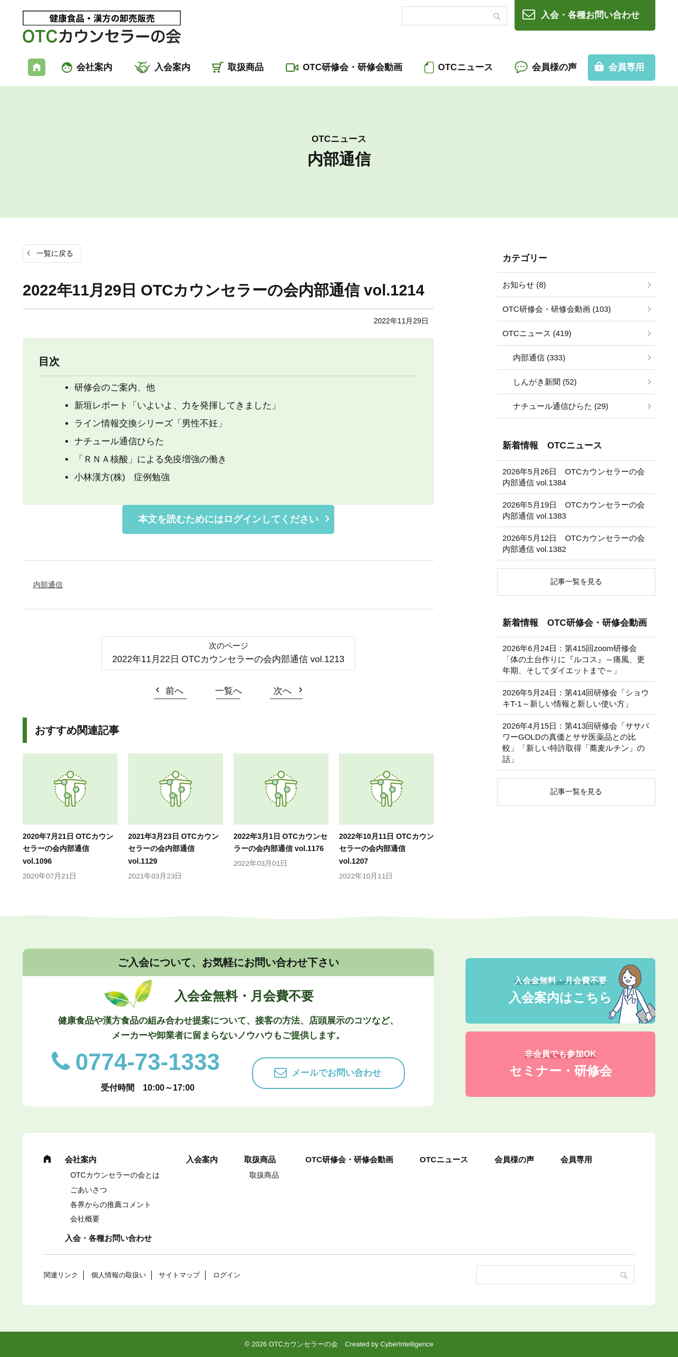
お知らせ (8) (524, 284)
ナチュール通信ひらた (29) (560, 406)
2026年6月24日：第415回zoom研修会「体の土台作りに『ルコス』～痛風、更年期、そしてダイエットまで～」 (573, 659)
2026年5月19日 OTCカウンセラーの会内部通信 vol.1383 (573, 510)
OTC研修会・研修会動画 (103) (556, 308)
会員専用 (626, 67)
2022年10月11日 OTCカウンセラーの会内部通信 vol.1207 (386, 849)
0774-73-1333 (147, 1062)
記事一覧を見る (576, 581)
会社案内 (94, 67)
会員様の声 (554, 67)
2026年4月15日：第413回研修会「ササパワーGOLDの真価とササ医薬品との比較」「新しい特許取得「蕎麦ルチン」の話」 (575, 742)
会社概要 (85, 1219)
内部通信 (48, 584)
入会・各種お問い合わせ (590, 15)
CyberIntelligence (406, 1344)
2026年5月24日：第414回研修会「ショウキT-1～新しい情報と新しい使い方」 (575, 698)
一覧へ (228, 691)
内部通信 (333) (539, 357)
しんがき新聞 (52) (545, 381)
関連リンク (61, 1275)
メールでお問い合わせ (336, 1073)
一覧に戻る (54, 253)
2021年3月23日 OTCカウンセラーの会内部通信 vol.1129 (173, 849)
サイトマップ (179, 1275)
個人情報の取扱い (118, 1275)
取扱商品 (246, 67)
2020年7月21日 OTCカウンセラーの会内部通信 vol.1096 (68, 849)
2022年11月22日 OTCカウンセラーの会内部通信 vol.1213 (228, 659)
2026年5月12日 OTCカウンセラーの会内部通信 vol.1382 (573, 543)
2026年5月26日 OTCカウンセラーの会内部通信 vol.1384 (573, 477)
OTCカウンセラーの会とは (115, 1175)
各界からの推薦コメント (110, 1204)
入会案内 (172, 67)
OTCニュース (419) (537, 333)
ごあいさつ (88, 1190)
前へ (174, 691)
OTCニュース (465, 67)
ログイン (226, 1275)
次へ (283, 691)
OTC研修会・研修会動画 (352, 67)
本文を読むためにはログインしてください (228, 519)
